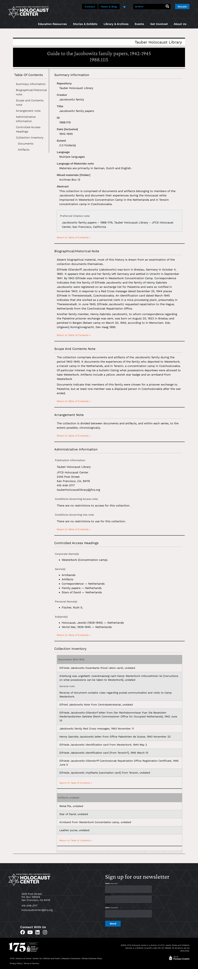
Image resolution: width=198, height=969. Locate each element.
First (107, 894)
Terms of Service (31, 963)
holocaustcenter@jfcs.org (37, 909)
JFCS (12, 958)
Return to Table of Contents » (73, 237)
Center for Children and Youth (46, 958)
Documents (25, 143)
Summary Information (31, 84)
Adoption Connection (70, 958)
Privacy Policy (16, 963)
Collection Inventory (29, 137)
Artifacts (23, 149)
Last (107, 904)
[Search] (167, 6)
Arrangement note (28, 110)
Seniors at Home (23, 958)
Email (111, 907)
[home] (29, 11)
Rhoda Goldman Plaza (92, 958)
